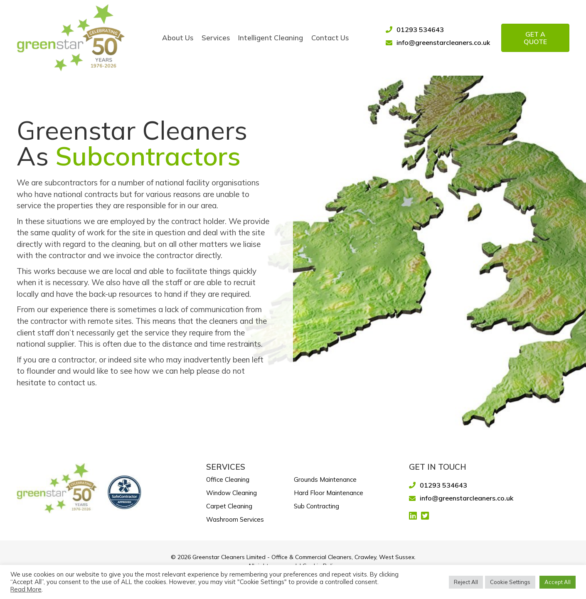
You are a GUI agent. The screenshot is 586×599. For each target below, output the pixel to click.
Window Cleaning (231, 493)
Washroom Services (235, 519)
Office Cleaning (227, 479)
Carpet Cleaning (229, 506)
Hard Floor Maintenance (328, 493)
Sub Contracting (316, 506)
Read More (26, 589)
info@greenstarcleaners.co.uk (443, 42)
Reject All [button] (466, 582)
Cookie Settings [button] (510, 582)
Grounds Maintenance (325, 479)
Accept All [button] (557, 582)
